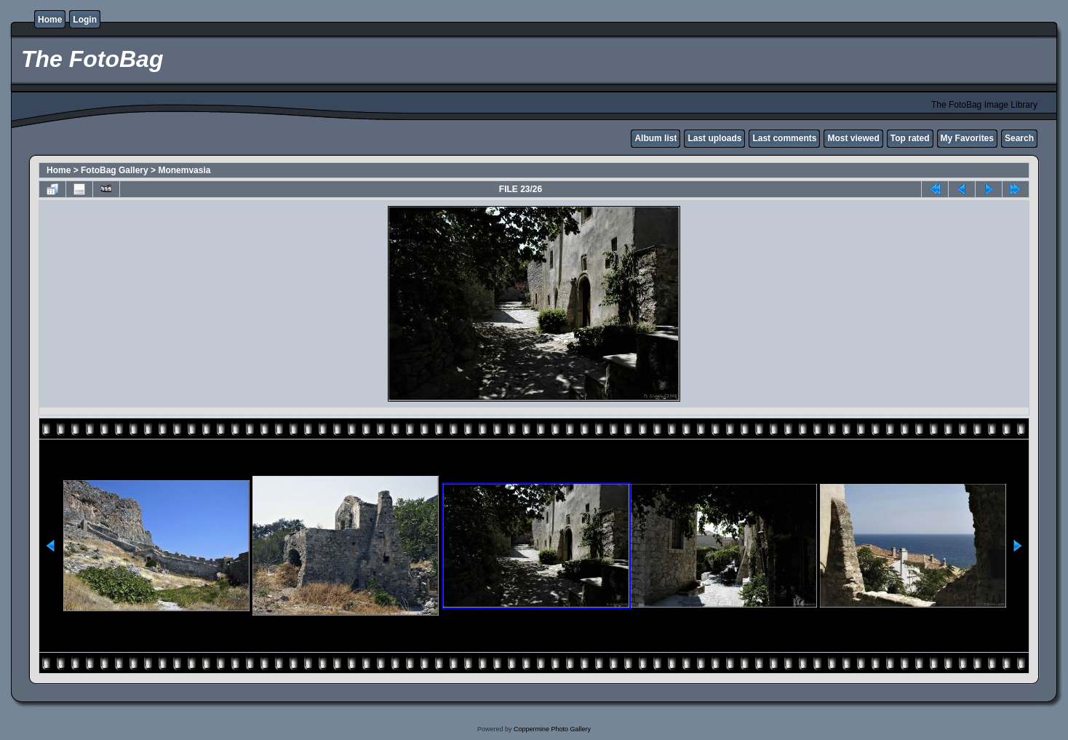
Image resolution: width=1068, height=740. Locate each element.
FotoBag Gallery (114, 170)
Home (50, 20)
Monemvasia (184, 170)
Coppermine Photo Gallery (552, 729)
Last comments (784, 138)
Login (85, 20)
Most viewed (853, 138)
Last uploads (714, 138)
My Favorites (967, 138)
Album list (655, 138)
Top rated (910, 138)
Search (1019, 138)
